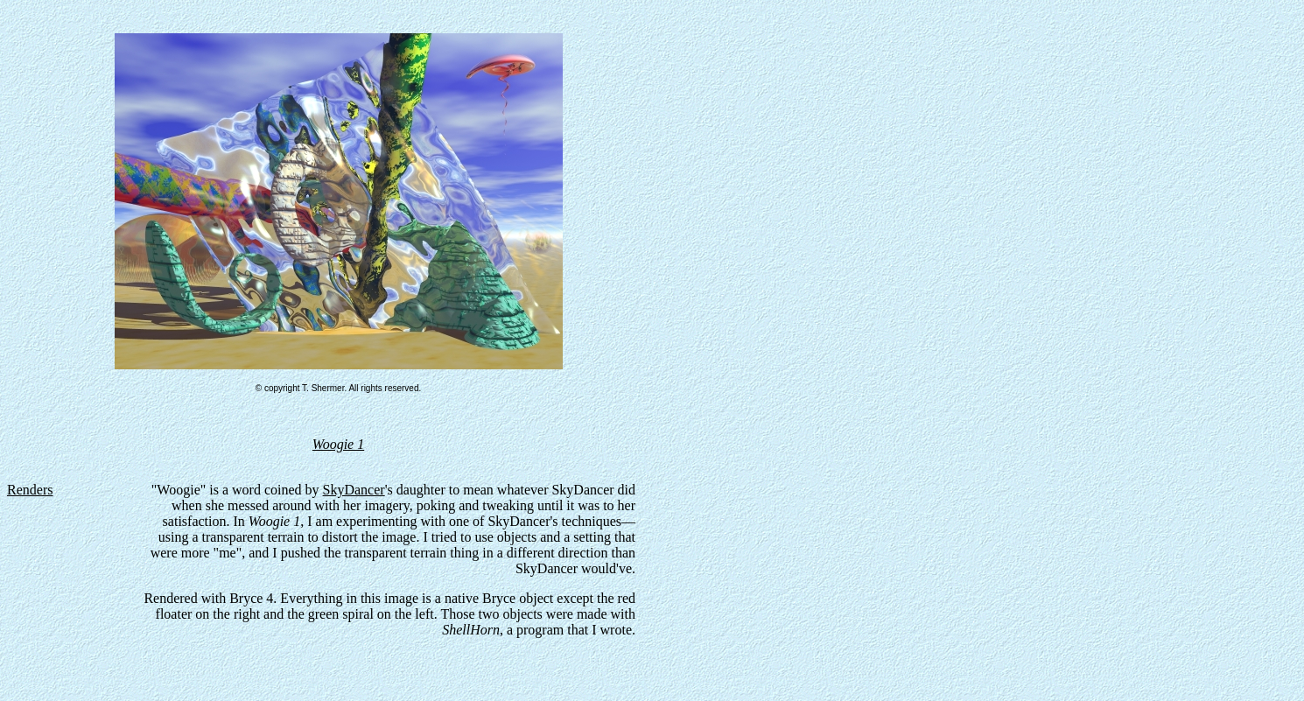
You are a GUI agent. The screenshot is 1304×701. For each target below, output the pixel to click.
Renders (30, 489)
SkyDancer (354, 489)
